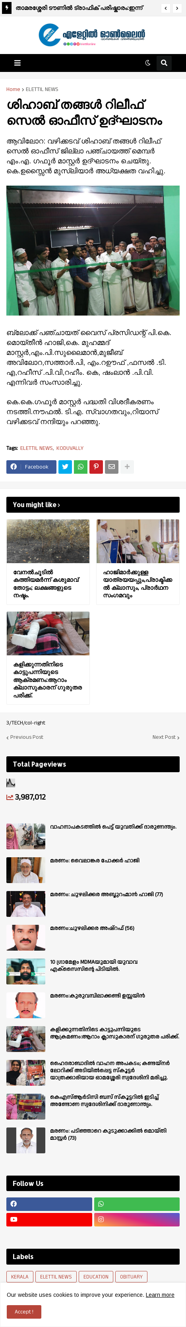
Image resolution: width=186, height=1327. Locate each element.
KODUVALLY (69, 448)
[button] (165, 8)
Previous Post (26, 738)
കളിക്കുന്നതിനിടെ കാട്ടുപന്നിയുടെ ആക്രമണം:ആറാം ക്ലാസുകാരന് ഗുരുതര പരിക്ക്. (47, 680)
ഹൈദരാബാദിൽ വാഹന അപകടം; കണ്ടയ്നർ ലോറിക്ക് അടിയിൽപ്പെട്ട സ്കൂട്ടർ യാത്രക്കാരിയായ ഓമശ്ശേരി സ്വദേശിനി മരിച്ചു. (110, 1071)
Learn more (160, 1295)
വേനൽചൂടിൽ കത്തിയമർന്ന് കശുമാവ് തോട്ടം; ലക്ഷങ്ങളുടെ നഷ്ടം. (45, 583)
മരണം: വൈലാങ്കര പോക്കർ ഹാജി (95, 860)
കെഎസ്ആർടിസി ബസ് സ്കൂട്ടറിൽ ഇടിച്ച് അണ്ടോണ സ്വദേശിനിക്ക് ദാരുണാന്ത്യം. (104, 1101)
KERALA (20, 1277)
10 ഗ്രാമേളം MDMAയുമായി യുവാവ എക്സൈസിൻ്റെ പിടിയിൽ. (94, 966)
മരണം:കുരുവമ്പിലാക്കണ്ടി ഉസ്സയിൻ (97, 996)
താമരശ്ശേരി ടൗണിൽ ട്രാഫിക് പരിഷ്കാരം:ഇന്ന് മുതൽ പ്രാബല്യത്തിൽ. (78, 9)
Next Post (164, 738)
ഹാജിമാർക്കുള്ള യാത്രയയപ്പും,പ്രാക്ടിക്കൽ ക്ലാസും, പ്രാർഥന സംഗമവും (137, 583)
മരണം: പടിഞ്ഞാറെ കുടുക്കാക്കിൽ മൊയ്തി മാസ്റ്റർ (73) (108, 1134)
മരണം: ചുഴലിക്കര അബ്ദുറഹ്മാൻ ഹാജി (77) (106, 894)
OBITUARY (131, 1277)
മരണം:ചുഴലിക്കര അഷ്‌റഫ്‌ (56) (92, 928)
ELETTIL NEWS (42, 89)
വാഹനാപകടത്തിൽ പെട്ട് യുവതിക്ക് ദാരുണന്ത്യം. (113, 827)
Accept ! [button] (24, 1312)
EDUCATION (95, 1277)
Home (13, 89)
